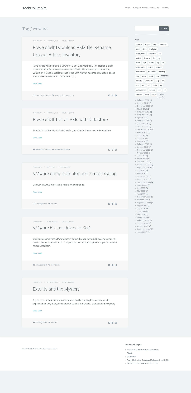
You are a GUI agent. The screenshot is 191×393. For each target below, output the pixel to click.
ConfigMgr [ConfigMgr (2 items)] (153, 49)
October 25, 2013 (55, 41)
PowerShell (40, 103)
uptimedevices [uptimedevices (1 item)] (141, 90)
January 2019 (142, 103)
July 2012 (141, 156)
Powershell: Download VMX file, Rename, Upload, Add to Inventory (75, 54)
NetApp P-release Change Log (146, 8)
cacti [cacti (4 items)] (137, 49)
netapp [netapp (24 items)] (150, 67)
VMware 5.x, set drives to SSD (72, 249)
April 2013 (141, 141)
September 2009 (144, 182)
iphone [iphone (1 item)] (151, 63)
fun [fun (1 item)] (154, 58)
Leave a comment (73, 41)
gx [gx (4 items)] (159, 58)
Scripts (165, 8)
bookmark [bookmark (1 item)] (163, 44)
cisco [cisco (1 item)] (144, 49)
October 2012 (142, 153)
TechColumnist (36, 7)
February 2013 (143, 144)
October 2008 (142, 200)
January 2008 (142, 223)
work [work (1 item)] (147, 94)
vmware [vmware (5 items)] (152, 90)
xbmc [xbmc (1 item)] (154, 94)
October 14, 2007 (55, 304)
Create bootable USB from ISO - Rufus (137, 385)
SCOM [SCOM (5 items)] (144, 76)
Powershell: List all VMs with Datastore (137, 371)
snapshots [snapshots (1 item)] (149, 81)
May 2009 (141, 191)
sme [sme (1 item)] (157, 76)
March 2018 (142, 109)
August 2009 (142, 185)
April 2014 (141, 118)
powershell (59, 103)
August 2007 (142, 232)
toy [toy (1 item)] (161, 85)
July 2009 (141, 188)
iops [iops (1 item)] (144, 63)
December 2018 (143, 106)
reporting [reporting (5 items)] (162, 72)
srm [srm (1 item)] (137, 85)
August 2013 (142, 132)
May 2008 (141, 214)
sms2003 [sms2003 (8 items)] (139, 81)
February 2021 (143, 100)
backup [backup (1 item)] (147, 44)
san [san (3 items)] (137, 76)
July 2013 (141, 135)
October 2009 (142, 179)
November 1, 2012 (55, 243)
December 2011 (143, 165)
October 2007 (142, 226)
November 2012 (143, 150)
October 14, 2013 (55, 120)
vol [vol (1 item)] (165, 90)
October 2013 (142, 126)
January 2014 (142, 123)
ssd (52, 287)
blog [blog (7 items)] (154, 44)
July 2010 (141, 170)
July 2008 (141, 208)
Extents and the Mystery (65, 310)
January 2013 (142, 147)
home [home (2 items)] (138, 63)
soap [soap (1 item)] (157, 81)
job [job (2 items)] (163, 63)
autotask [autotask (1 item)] (139, 44)
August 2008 (142, 206)
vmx (72, 103)
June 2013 (141, 138)
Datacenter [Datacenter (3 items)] (152, 53)
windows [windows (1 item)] (139, 94)
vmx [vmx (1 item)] (159, 90)
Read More (38, 91)
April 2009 (141, 194)
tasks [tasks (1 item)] (155, 85)
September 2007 (144, 229)
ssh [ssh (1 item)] (149, 85)
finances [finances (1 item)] (147, 58)
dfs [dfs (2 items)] (160, 53)
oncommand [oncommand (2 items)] (140, 72)
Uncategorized (41, 226)
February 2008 (143, 220)
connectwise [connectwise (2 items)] (140, 53)
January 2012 (142, 162)
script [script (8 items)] (151, 76)
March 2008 (142, 217)
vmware (67, 103)
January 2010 (142, 176)
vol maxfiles (124, 378)
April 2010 (141, 173)
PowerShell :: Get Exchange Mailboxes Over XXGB (144, 382)
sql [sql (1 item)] (163, 81)
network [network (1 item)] (159, 67)
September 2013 (144, 129)
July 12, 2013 (53, 182)
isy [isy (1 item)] (158, 63)
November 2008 (143, 197)
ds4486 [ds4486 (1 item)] (138, 58)
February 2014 (143, 121)
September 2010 (144, 167)
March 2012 (142, 159)
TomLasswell (38, 41)
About (127, 8)
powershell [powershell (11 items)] (152, 72)
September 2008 (144, 203)
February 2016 (143, 112)
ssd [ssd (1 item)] (143, 85)
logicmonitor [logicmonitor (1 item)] (140, 67)
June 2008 (141, 211)
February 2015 (143, 115)
